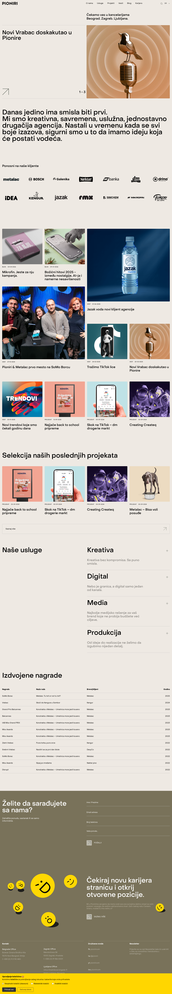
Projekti (110, 3)
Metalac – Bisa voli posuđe (144, 521)
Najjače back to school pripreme (62, 436)
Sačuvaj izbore (25, 989)
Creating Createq (143, 434)
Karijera (138, 3)
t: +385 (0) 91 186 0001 (53, 959)
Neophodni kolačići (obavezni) (16, 984)
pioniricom (94, 949)
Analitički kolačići (61, 984)
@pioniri (93, 956)
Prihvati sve (9, 989)
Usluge (100, 3)
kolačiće (14, 979)
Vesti (120, 3)
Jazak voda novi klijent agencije (110, 318)
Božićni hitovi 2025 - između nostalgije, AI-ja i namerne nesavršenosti (63, 285)
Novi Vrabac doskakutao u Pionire (149, 378)
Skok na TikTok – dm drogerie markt (102, 436)
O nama (89, 3)
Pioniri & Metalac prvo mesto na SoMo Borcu (36, 376)
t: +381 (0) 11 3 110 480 (11, 959)
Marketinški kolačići (41, 984)
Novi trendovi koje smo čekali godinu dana (19, 436)
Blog (129, 3)
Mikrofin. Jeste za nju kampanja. (18, 283)
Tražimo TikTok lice (101, 376)
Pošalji (94, 843)
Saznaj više (87, 538)
